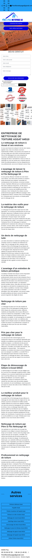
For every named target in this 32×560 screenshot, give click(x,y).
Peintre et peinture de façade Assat (16, 511)
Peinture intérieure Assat (16, 504)
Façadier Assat (16, 507)
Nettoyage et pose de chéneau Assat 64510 (16, 528)
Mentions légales (25, 557)
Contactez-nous (16, 23)
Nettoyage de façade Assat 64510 (16, 535)
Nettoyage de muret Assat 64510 (16, 518)
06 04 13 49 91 (7, 5)
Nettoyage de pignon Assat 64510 (16, 531)
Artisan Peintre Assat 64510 (16, 538)
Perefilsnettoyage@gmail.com (20, 6)
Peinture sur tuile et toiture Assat (16, 514)
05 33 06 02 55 (2, 5)
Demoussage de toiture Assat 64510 (16, 524)
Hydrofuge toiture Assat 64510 (16, 521)
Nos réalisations (16, 28)
